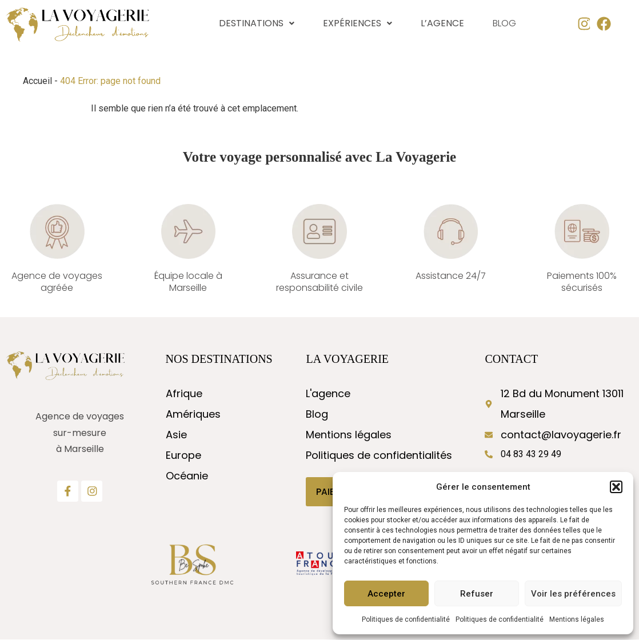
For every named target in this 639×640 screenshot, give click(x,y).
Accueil (37, 80)
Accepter (386, 594)
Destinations (256, 23)
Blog (504, 24)
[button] (616, 487)
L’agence (442, 23)
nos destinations (219, 359)
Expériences (357, 23)
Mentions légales (576, 619)
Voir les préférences (573, 594)
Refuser (476, 594)
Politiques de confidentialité (406, 619)
